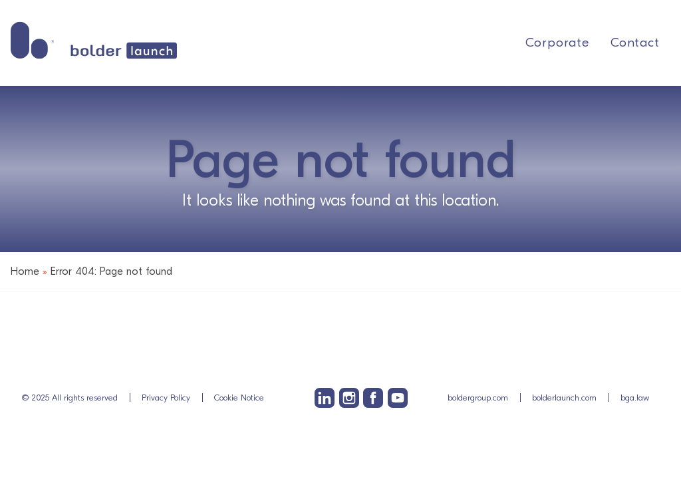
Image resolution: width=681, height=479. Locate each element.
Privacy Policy (166, 397)
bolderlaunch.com (564, 397)
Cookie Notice (239, 397)
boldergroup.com (478, 397)
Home (25, 271)
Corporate (557, 42)
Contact (635, 42)
